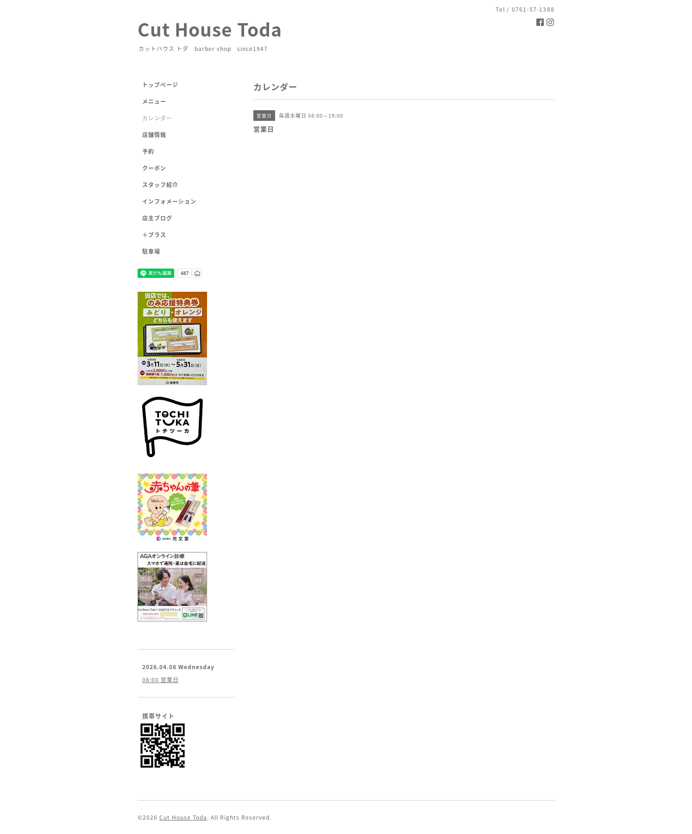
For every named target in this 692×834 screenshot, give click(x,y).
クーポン (154, 168)
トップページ (160, 85)
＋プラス (154, 235)
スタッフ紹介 (160, 185)
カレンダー (157, 118)
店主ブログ (157, 218)
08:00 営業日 (160, 680)
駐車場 (151, 251)
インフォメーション (169, 201)
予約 (148, 151)
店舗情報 (154, 135)
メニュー (154, 101)
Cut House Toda (210, 29)
